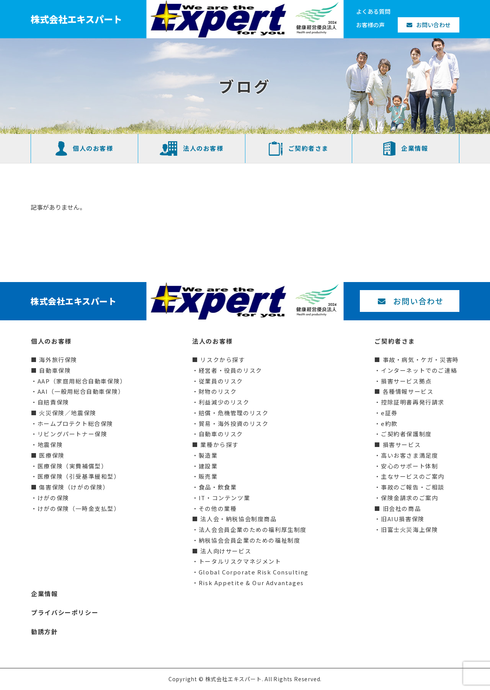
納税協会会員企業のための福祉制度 (250, 540)
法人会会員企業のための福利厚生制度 (253, 529)
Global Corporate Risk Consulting (254, 572)
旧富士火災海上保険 (409, 529)
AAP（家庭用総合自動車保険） (82, 381)
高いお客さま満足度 (409, 455)
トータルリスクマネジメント (240, 561)
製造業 (208, 455)
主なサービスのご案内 (412, 476)
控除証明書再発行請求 (412, 402)
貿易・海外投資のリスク (234, 423)
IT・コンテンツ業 (224, 498)
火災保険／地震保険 (67, 413)
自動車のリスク (221, 434)
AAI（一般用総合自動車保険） (81, 391)
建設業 (208, 466)
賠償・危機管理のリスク (234, 413)
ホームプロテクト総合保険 (75, 423)
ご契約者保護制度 (406, 434)
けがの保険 (53, 498)
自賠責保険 (53, 402)
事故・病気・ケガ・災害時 (421, 360)
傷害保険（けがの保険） (74, 487)
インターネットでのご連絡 (419, 370)
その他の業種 (218, 508)
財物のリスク (218, 391)
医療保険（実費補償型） (73, 466)
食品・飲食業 (218, 487)
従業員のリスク (221, 381)
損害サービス (402, 444)
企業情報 (405, 148)
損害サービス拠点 (406, 381)
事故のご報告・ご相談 (412, 487)
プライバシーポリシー (64, 612)
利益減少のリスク (224, 402)
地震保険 (50, 444)
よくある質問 (373, 11)
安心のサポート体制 (409, 466)
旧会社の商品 (402, 508)
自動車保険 (55, 370)
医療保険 (51, 455)
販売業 (208, 476)
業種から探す (219, 444)
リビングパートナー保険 (73, 434)
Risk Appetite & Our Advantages (251, 583)
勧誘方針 (44, 631)
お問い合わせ (429, 25)
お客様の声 (370, 25)
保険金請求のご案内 (409, 498)
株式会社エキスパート (76, 19)
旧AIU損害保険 (403, 519)
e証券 (389, 413)
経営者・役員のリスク (230, 370)
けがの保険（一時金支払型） (79, 508)
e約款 (389, 423)
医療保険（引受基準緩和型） (79, 476)
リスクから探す (222, 360)
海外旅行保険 (58, 360)
